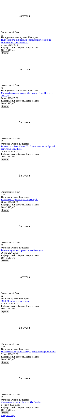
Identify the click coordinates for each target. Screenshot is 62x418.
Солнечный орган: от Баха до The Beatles (20, 402)
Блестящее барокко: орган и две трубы (19, 199)
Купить (5, 53)
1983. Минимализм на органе (15, 301)
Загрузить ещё (8, 415)
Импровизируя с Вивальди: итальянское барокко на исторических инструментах (26, 41)
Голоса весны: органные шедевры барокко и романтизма (28, 351)
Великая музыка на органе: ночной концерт (22, 250)
